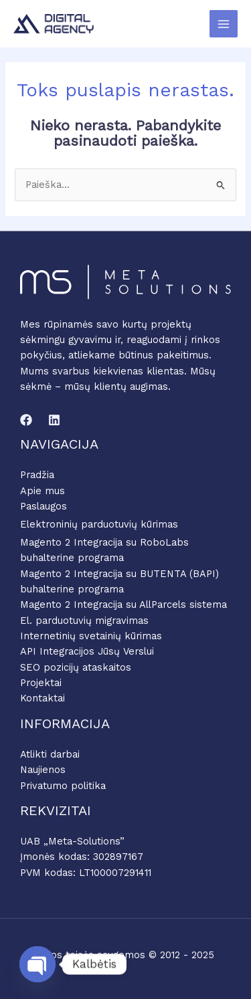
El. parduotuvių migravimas (84, 621)
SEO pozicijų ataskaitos (75, 667)
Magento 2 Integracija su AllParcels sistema (123, 604)
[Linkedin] (54, 420)
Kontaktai (42, 698)
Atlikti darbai (50, 754)
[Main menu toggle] (224, 24)
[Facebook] (26, 420)
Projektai (41, 683)
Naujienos (43, 770)
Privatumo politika (63, 786)
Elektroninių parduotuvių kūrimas (99, 524)
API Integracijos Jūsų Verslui (87, 651)
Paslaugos (43, 506)
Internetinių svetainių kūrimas (91, 636)
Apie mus (42, 491)
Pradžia (37, 475)
